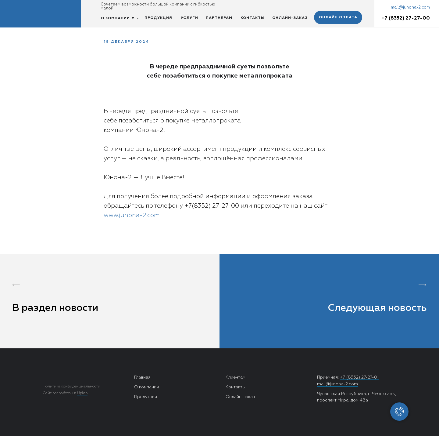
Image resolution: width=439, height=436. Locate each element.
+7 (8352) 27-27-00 (405, 18)
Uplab (82, 393)
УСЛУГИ (189, 18)
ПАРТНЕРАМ (219, 18)
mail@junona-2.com (410, 7)
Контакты (235, 387)
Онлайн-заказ (240, 397)
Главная (142, 377)
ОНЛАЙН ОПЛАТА (338, 17)
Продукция (145, 397)
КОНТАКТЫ (253, 18)
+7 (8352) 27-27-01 (359, 377)
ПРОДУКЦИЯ (158, 18)
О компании (146, 387)
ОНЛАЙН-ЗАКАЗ (290, 18)
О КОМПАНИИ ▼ (118, 18)
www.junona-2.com (132, 215)
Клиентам (235, 377)
